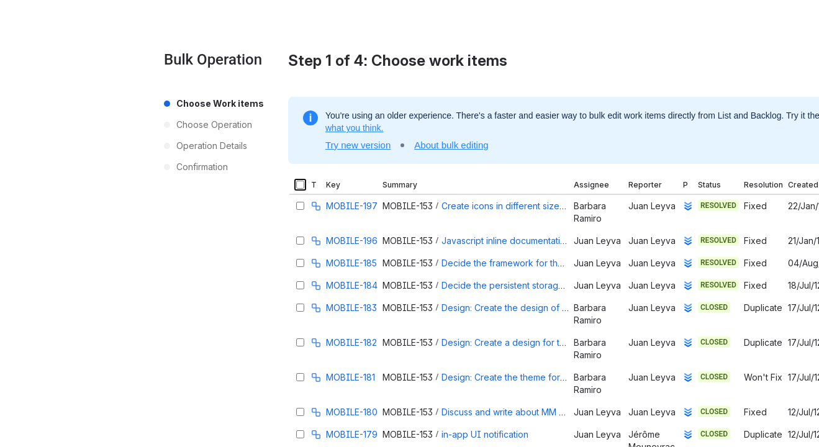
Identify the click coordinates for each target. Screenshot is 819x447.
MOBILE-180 (352, 412)
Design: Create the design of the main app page (540, 307)
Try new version (358, 145)
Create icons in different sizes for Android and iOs (543, 206)
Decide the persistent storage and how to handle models (558, 285)
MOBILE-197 (352, 206)
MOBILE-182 (351, 342)
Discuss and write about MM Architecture (525, 412)
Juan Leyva (652, 206)
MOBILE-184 (352, 285)
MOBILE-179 (352, 434)
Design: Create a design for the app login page (538, 342)
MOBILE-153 (407, 206)
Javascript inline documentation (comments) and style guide (564, 240)
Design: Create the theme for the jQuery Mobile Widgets (556, 377)
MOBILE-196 (352, 240)
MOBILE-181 (350, 377)
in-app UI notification (484, 434)
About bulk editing (451, 145)
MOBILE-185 (351, 263)
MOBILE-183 (351, 307)
